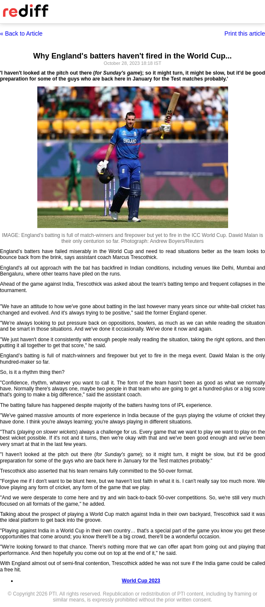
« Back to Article (21, 33)
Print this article (244, 33)
